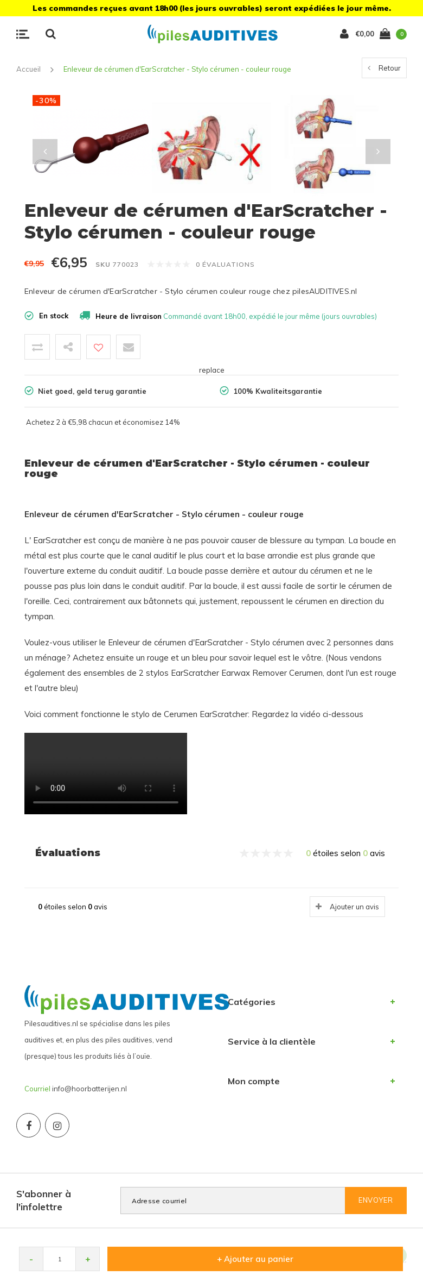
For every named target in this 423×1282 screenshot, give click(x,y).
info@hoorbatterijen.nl (89, 1088)
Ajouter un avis (354, 906)
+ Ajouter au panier (255, 1259)
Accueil (28, 69)
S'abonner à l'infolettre (43, 1200)
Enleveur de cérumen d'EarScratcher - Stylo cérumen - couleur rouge (177, 69)
